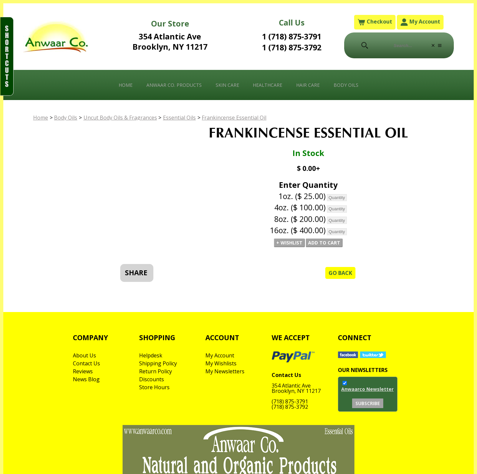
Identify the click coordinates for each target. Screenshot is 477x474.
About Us (84, 355)
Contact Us (86, 363)
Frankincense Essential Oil (234, 117)
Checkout (374, 22)
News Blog (86, 379)
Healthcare (267, 85)
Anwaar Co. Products (174, 85)
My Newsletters (224, 371)
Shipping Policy (158, 363)
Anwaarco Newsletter (367, 389)
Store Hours (154, 387)
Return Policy (155, 371)
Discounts (151, 379)
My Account (420, 22)
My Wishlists (221, 363)
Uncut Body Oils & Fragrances (120, 117)
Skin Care (227, 85)
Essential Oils (179, 117)
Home (125, 85)
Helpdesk (150, 355)
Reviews (83, 371)
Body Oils (346, 85)
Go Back (340, 273)
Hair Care (308, 85)
